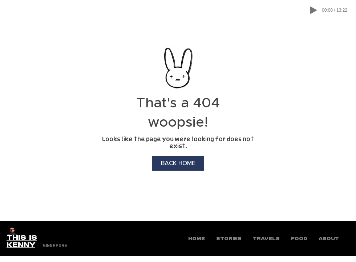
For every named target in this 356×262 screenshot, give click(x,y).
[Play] (313, 10)
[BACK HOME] (178, 163)
